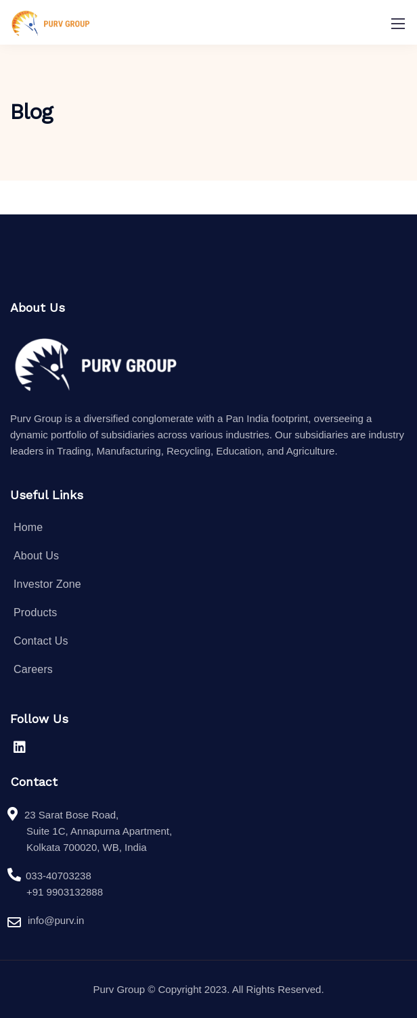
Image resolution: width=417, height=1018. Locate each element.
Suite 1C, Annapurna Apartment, (99, 831)
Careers (33, 669)
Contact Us (41, 641)
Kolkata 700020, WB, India (86, 847)
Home (28, 527)
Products (35, 612)
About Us (36, 555)
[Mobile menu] (398, 23)
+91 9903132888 (64, 892)
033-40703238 (58, 875)
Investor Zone (47, 584)
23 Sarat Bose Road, (71, 814)
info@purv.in (56, 922)
